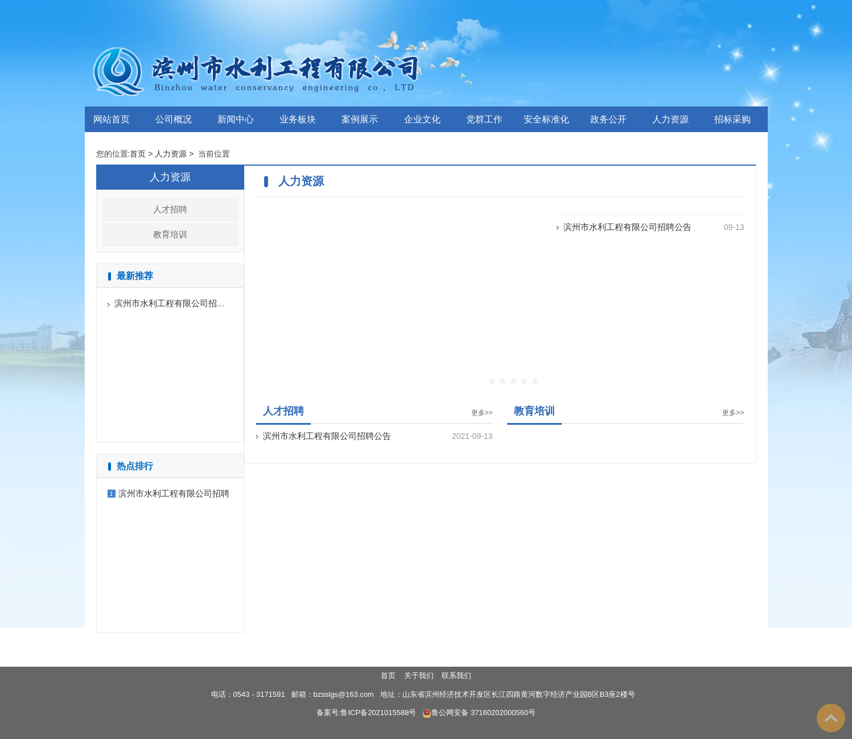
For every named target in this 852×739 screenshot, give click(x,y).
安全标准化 (546, 119)
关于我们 (419, 675)
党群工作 (484, 119)
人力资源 (670, 119)
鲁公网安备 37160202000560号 (479, 712)
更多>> (482, 413)
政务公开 (608, 119)
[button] (492, 381)
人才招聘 (170, 209)
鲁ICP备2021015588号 (378, 712)
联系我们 (456, 675)
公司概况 (173, 119)
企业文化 (422, 119)
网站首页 (111, 119)
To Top (831, 718)
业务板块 (297, 119)
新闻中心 (235, 119)
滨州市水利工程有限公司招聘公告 (178, 303)
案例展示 (359, 119)
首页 (138, 153)
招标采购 (732, 119)
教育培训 (170, 234)
